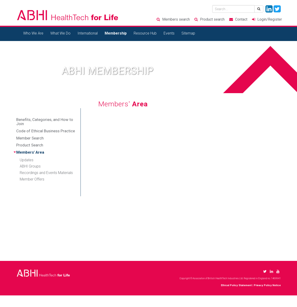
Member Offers (32, 179)
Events (169, 33)
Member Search (30, 138)
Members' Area (30, 152)
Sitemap (188, 33)
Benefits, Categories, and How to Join (44, 121)
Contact (241, 19)
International (87, 33)
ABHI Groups (30, 166)
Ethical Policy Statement (236, 285)
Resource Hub (145, 33)
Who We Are (33, 33)
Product (212, 19)
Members (176, 19)
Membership (116, 33)
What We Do (60, 33)
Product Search (29, 145)
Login (269, 19)
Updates (26, 160)
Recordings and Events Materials (46, 173)
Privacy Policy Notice (267, 285)
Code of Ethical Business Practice (45, 131)
